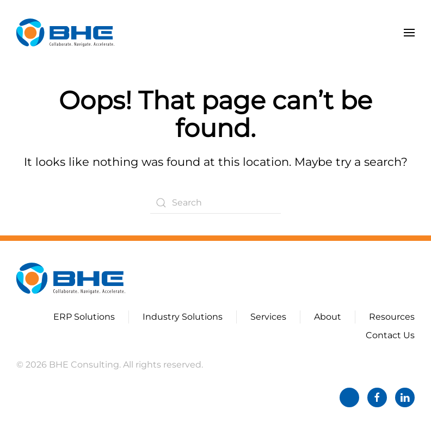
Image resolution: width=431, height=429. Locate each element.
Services (268, 317)
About (327, 317)
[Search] (215, 203)
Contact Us (390, 335)
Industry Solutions (183, 317)
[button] (409, 33)
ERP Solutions (84, 317)
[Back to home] (65, 33)
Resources (392, 317)
